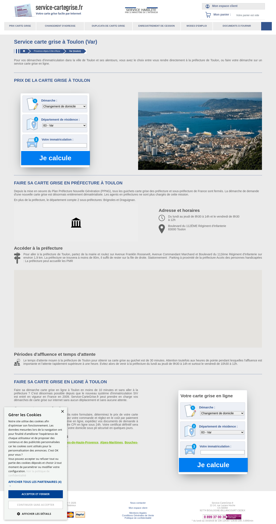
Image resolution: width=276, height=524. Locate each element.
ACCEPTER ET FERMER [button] (36, 494)
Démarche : (49, 100)
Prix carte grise (20, 26)
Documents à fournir (237, 26)
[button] (35, 484)
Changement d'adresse (60, 26)
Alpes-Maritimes (111, 442)
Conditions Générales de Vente (138, 515)
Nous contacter (138, 503)
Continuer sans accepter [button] (35, 505)
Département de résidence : (60, 119)
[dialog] (35, 463)
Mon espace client (138, 508)
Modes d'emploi (197, 26)
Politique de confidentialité (138, 518)
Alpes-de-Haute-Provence (80, 442)
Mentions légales (138, 513)
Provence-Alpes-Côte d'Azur (47, 51)
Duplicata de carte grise (108, 26)
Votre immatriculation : (57, 139)
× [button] (62, 411)
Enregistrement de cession (156, 26)
